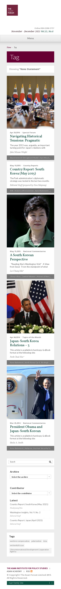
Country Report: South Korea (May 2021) (29, 504)
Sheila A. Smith (16, 442)
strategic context (48, 362)
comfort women (29, 276)
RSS (28, 571)
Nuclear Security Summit (44, 448)
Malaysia (28, 448)
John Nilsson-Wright (18, 152)
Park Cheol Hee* (17, 357)
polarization (36, 541)
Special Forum (29, 132)
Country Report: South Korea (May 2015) (27, 171)
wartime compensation (20, 541)
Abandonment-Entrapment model (24, 158)
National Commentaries (34, 251)
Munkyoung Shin (16, 508)
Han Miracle (45, 158)
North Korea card (32, 362)
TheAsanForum (12, 10)
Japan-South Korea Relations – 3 (24, 343)
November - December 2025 (32, 31)
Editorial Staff (15, 516)
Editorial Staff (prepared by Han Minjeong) (28, 185)
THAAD (53, 191)
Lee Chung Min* (17, 271)
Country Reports (30, 165)
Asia (45, 541)
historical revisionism (24, 191)
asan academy (14, 571)
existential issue (17, 545)
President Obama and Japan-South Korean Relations (26, 431)
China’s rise (15, 276)
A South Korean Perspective (22, 257)
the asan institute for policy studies (27, 568)
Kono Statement (42, 191)
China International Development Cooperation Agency (29, 550)
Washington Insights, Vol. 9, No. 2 (25, 512)
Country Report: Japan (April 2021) (26, 520)
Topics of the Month (31, 337)
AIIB (11, 191)
